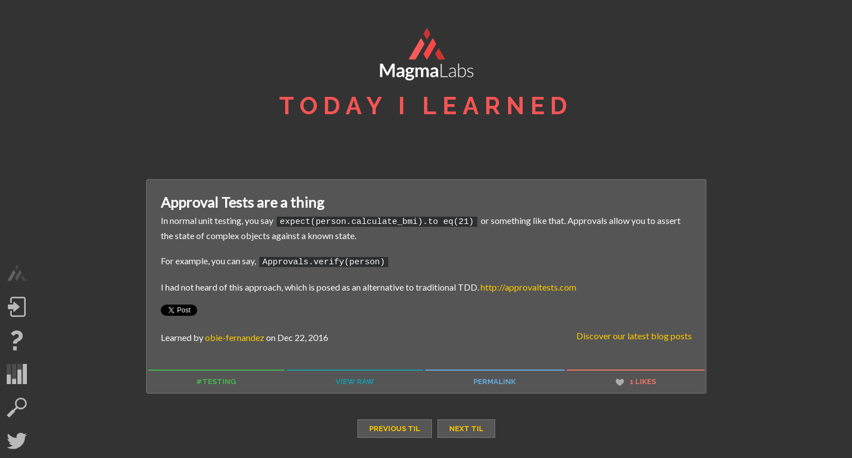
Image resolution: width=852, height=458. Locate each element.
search (17, 407)
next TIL (466, 426)
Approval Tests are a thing (242, 202)
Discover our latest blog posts (634, 334)
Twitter (17, 441)
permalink (494, 380)
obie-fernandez (234, 335)
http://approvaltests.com (528, 284)
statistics (17, 374)
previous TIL (394, 426)
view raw (355, 380)
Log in (17, 307)
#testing (216, 380)
